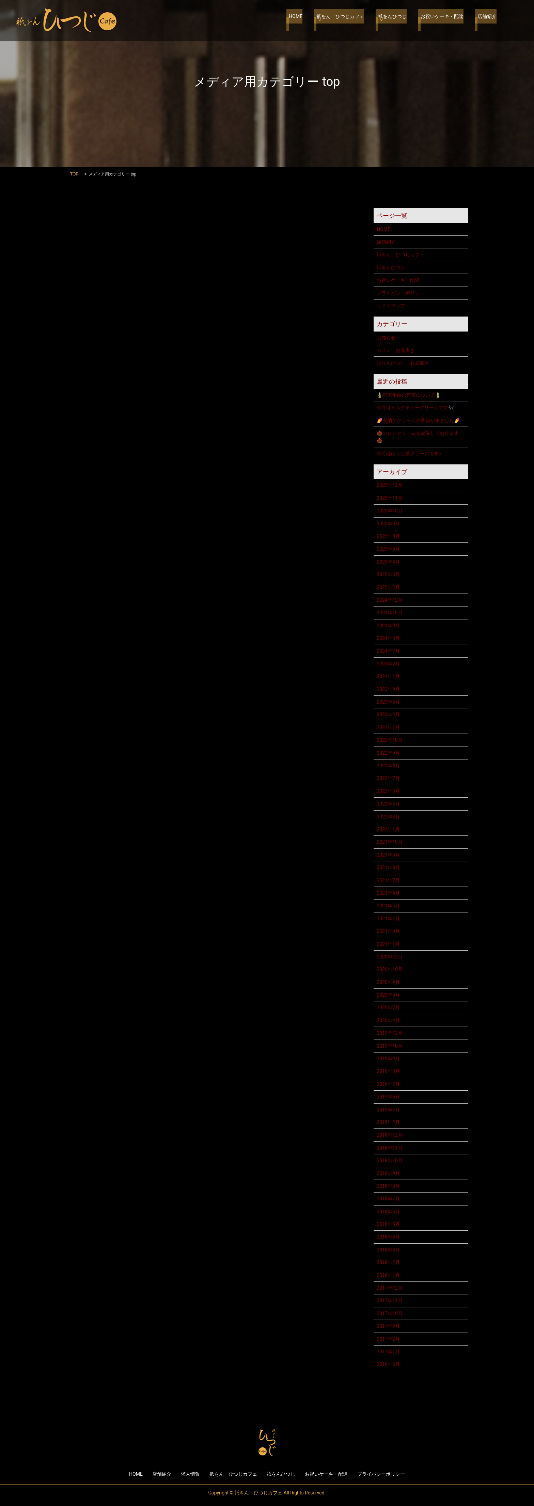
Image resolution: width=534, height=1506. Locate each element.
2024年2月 (388, 663)
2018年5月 (388, 1224)
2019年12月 (389, 1033)
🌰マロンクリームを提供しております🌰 (418, 436)
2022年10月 (389, 740)
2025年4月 (388, 562)
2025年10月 (389, 510)
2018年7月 (388, 1198)
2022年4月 (388, 803)
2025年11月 (389, 498)
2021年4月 (388, 918)
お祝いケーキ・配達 (444, 20)
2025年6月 (388, 549)
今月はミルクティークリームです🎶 (415, 407)
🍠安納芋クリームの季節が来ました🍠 (418, 420)
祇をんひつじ (397, 20)
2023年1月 (388, 727)
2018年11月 (389, 1148)
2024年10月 (389, 612)
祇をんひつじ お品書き (403, 363)
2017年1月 (388, 1351)
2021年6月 (388, 893)
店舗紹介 (487, 20)
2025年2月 (388, 587)
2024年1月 (388, 676)
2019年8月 (388, 1071)
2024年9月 (388, 625)
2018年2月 (388, 1262)
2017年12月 (389, 1288)
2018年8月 (388, 1186)
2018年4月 (388, 1237)
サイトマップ (391, 305)
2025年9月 (388, 523)
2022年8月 (388, 765)
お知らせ (386, 337)
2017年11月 (389, 1300)
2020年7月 (388, 1007)
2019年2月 (388, 1122)
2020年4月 (388, 1020)
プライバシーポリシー (400, 293)
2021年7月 (388, 880)
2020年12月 (389, 956)
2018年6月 (388, 1211)
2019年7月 (388, 1084)
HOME (306, 20)
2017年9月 (388, 1326)
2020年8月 (388, 995)
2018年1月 (388, 1275)
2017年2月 (388, 1339)
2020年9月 (388, 982)
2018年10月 (389, 1160)
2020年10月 (389, 969)
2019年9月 (388, 1058)
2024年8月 (388, 638)
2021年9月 (388, 855)
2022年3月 (388, 816)
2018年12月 (389, 1135)
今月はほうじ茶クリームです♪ (409, 453)
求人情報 (190, 1474)
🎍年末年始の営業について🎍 (409, 395)
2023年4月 (388, 714)
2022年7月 (388, 778)
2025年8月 (388, 536)
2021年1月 (388, 944)
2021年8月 (388, 867)
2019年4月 (388, 1109)
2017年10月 (389, 1313)
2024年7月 (388, 651)
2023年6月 (388, 702)
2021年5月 (388, 905)
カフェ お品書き (396, 350)
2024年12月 (389, 600)
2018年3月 (388, 1250)
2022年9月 (388, 753)
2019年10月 (389, 1046)
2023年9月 (388, 689)
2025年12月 (389, 485)
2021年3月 (388, 931)
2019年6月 (388, 1097)
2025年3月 (388, 574)
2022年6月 (388, 791)
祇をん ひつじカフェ (348, 20)
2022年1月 (388, 829)
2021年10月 (389, 842)
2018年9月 (388, 1173)
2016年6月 (388, 1364)
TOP (74, 174)
